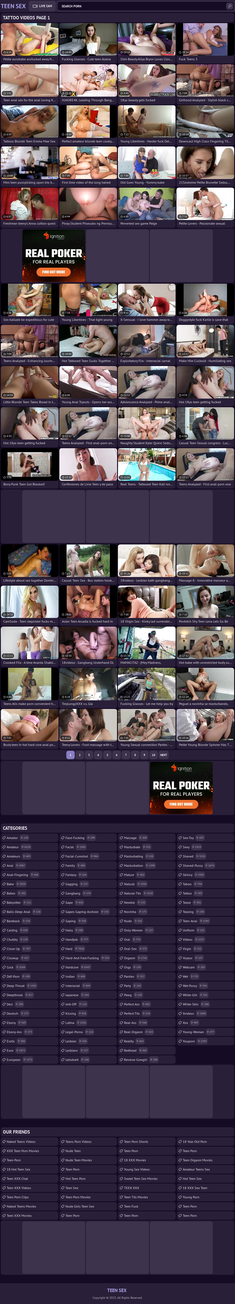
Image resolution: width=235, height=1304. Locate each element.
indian (75, 976)
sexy (192, 847)
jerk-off (76, 1004)
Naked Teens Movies (21, 1206)
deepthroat (20, 995)
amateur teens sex (196, 1169)
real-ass (136, 1022)
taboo (193, 884)
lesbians (77, 1050)
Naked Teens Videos (21, 1141)
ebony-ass (20, 1032)
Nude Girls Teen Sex (79, 1206)
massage (136, 838)
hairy (74, 930)
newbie (135, 902)
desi (15, 1004)
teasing (194, 912)
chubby (18, 939)
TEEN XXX (131, 1188)
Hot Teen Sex (192, 1178)
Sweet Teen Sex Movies (141, 1178)
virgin (192, 949)
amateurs (19, 856)
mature (134, 875)
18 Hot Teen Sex (18, 1169)
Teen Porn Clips (18, 1197)
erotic (16, 1041)
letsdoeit (77, 1059)
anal (16, 865)
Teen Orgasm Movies (198, 1160)
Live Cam (45, 6)
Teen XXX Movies (19, 1215)
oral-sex (136, 949)
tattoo (193, 893)
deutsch (18, 1013)
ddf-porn (19, 976)
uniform (194, 930)
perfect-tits (137, 1013)
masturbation (140, 865)
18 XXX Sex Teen (195, 1188)
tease (192, 902)
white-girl (196, 995)
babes (17, 893)
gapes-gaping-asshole (87, 912)
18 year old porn (195, 1141)
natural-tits (139, 893)
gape (74, 902)
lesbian (76, 1041)
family (75, 865)
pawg (133, 995)
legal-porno (79, 1032)
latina (76, 1022)
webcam (194, 967)
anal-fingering (23, 875)
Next (163, 755)
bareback (19, 921)
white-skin (196, 1004)
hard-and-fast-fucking (87, 958)
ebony (17, 1022)
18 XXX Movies (135, 1160)
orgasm (136, 958)
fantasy (76, 875)
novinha (136, 912)
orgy (133, 967)
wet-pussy (195, 986)
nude (133, 921)
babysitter (19, 902)
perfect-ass (137, 1004)
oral (132, 939)
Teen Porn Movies (78, 1197)
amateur (19, 847)
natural (136, 884)
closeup (18, 958)
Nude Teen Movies (78, 1160)
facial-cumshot (82, 856)
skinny (194, 875)
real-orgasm (139, 1032)
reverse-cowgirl (141, 1059)
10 (153, 755)
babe (17, 884)
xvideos (195, 1013)
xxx (191, 1022)
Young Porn (191, 1197)
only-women (139, 930)
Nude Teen (73, 1151)
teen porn (190, 1151)
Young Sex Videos (137, 1169)
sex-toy (194, 838)
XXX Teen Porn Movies (23, 1151)
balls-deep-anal (24, 912)
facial (76, 847)
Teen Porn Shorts (136, 1141)
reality (134, 1041)
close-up (19, 949)
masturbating (139, 856)
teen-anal (196, 921)
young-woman (199, 1032)
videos (194, 939)
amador (18, 838)
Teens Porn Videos (78, 1141)
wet (191, 976)
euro (16, 1050)
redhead (136, 1050)
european (20, 1059)
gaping (76, 921)
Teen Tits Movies (136, 1197)
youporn (195, 1041)
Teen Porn (14, 1160)
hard (75, 949)
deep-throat (22, 986)
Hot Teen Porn (75, 1178)
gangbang (78, 893)
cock (16, 967)
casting (18, 930)
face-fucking (80, 838)
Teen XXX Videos (19, 1188)
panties (135, 976)
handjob (77, 939)
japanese (77, 995)
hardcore (78, 967)
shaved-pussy (199, 865)
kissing (76, 1013)
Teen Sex (71, 1188)
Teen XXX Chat (17, 1178)
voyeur (193, 958)
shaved (194, 856)
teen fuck (131, 1206)
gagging (77, 884)
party (133, 986)
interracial (78, 986)
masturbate (137, 847)
